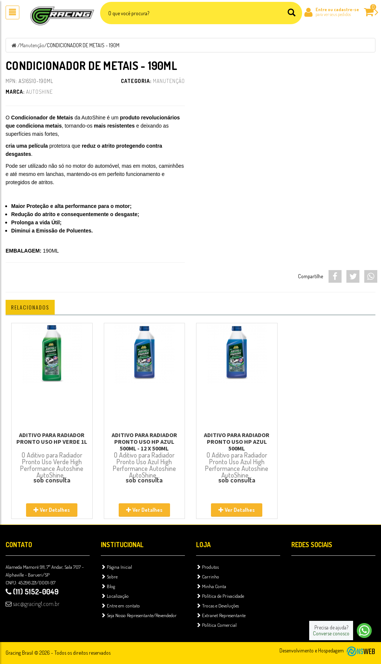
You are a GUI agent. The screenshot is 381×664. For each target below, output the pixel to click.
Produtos (207, 567)
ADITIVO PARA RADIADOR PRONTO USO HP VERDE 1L (51, 438)
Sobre (109, 577)
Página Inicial (116, 567)
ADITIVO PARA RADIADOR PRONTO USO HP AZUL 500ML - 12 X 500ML (144, 441)
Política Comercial (216, 625)
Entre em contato (120, 606)
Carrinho (207, 577)
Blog (108, 586)
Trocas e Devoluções (217, 606)
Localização (115, 596)
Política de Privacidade (220, 596)
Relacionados (30, 307)
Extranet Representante (221, 615)
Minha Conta (211, 586)
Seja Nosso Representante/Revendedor (139, 615)
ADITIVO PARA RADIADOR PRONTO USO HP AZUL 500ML (236, 441)
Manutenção (32, 45)
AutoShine (39, 92)
